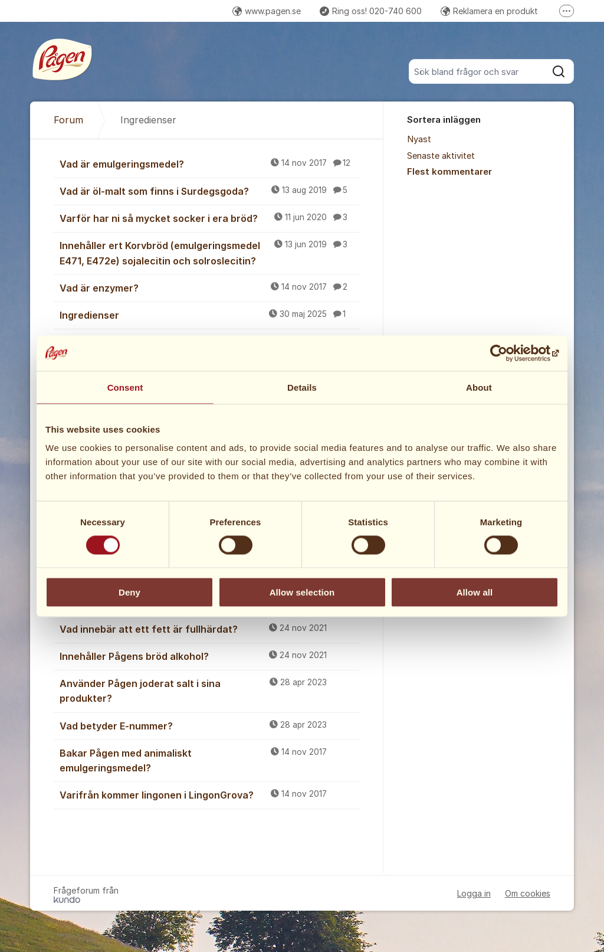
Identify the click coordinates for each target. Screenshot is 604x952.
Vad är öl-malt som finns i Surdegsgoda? (210, 190)
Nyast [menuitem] (419, 139)
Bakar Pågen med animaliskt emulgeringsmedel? (210, 760)
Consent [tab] (125, 387)
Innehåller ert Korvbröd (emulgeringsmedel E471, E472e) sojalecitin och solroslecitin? (210, 252)
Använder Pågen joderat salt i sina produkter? (210, 690)
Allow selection (302, 592)
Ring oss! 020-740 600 (371, 11)
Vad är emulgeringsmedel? (210, 163)
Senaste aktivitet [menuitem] (441, 156)
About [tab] (479, 387)
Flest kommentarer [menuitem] (449, 171)
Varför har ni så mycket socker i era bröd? (210, 217)
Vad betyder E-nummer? (210, 725)
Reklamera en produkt (489, 11)
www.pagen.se (266, 11)
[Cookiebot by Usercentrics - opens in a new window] (507, 353)
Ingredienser (210, 314)
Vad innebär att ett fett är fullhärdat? (210, 628)
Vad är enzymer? (210, 287)
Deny (129, 592)
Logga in (474, 893)
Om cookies (527, 893)
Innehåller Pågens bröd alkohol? (210, 655)
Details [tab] (302, 387)
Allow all (475, 592)
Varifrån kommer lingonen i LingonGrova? (210, 794)
